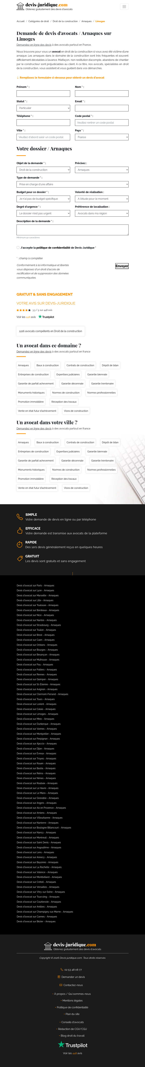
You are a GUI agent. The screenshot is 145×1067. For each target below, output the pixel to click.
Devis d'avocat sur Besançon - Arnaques (38, 654)
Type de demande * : (29, 177)
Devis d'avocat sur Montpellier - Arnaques (39, 734)
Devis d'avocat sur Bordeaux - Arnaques (38, 610)
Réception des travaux (64, 401)
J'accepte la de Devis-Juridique (58, 247)
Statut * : (22, 101)
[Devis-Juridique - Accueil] (44, 6)
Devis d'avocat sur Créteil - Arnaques (36, 882)
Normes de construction (66, 392)
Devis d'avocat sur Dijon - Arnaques (35, 748)
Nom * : (79, 86)
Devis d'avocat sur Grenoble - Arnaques (38, 798)
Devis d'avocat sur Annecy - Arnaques (37, 857)
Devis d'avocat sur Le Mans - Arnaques (37, 793)
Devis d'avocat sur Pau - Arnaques (35, 664)
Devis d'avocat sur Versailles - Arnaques (38, 887)
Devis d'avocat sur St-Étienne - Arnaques (38, 684)
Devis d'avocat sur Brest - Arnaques (36, 635)
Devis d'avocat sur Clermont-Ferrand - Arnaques (42, 694)
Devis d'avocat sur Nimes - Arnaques (36, 778)
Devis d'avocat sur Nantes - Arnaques (37, 620)
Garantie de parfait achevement (36, 383)
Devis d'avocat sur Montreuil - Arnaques (38, 837)
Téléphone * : (25, 116)
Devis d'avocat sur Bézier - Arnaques (36, 921)
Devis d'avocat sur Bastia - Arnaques (36, 768)
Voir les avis (35, 317)
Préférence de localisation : (92, 206)
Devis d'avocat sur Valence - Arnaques (37, 872)
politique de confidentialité (53, 247)
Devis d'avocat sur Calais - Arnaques (36, 709)
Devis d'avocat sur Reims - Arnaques (36, 773)
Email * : (80, 101)
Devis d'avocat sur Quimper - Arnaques (37, 679)
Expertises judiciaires (68, 374)
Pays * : (79, 130)
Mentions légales (73, 1000)
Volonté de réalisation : (89, 192)
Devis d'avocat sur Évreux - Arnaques (36, 753)
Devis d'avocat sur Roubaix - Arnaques (37, 783)
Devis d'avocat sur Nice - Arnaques (35, 615)
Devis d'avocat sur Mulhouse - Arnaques (38, 659)
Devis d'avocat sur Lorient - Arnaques (36, 704)
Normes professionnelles (101, 392)
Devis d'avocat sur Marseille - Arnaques (38, 595)
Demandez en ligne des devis (34, 44)
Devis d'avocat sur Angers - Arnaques (37, 803)
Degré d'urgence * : (29, 206)
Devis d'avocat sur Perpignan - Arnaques (38, 738)
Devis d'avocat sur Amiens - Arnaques (37, 813)
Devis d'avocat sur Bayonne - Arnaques (37, 862)
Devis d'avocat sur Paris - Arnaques (35, 585)
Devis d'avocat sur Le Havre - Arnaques (37, 788)
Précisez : (81, 163)
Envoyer (122, 266)
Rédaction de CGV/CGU (72, 1029)
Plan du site (72, 1014)
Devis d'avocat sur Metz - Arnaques (35, 719)
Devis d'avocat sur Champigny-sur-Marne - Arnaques (45, 911)
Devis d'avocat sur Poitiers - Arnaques (37, 669)
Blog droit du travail (72, 1035)
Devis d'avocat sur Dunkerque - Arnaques (39, 724)
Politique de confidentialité (72, 1007)
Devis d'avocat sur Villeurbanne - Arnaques (40, 817)
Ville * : (21, 130)
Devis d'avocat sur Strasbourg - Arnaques (39, 625)
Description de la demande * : (35, 221)
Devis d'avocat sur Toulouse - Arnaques (37, 605)
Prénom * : (23, 86)
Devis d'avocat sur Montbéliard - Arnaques (39, 877)
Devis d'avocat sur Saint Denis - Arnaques (39, 842)
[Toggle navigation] (124, 7)
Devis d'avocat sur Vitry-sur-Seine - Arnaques (41, 892)
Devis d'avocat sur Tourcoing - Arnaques (38, 896)
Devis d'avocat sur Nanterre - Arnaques (37, 822)
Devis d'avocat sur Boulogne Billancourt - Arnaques (44, 827)
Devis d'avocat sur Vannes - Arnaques (37, 728)
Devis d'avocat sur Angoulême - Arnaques (39, 847)
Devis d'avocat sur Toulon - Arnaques (36, 630)
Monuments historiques (31, 392)
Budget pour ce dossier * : (33, 192)
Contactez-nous (71, 985)
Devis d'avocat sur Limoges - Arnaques (37, 714)
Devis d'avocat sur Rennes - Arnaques (37, 674)
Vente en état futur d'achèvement (37, 410)
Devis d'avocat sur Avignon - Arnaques (37, 689)
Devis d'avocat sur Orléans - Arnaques (37, 645)
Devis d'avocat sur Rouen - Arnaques (36, 763)
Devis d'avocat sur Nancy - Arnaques (36, 832)
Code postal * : (84, 116)
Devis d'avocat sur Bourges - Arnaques (37, 649)
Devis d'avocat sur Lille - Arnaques (35, 600)
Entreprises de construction (33, 374)
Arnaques (23, 365)
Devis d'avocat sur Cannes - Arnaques (37, 916)
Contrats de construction (80, 365)
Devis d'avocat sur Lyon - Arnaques (35, 590)
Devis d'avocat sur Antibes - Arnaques (37, 906)
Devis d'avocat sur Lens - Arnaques (35, 852)
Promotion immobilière (31, 401)
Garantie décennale (72, 383)
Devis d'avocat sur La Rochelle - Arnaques (39, 867)
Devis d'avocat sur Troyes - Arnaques (36, 758)
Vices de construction (76, 410)
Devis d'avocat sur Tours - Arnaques (36, 699)
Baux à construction (48, 365)
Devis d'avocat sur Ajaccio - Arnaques (37, 743)
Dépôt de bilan (110, 365)
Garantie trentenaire (102, 383)
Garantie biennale (97, 374)
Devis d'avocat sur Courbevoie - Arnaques (39, 901)
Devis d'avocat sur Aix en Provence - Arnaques (41, 808)
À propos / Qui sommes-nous (72, 993)
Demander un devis (71, 977)
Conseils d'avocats (72, 1022)
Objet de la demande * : (31, 163)
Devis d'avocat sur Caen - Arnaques (36, 640)
